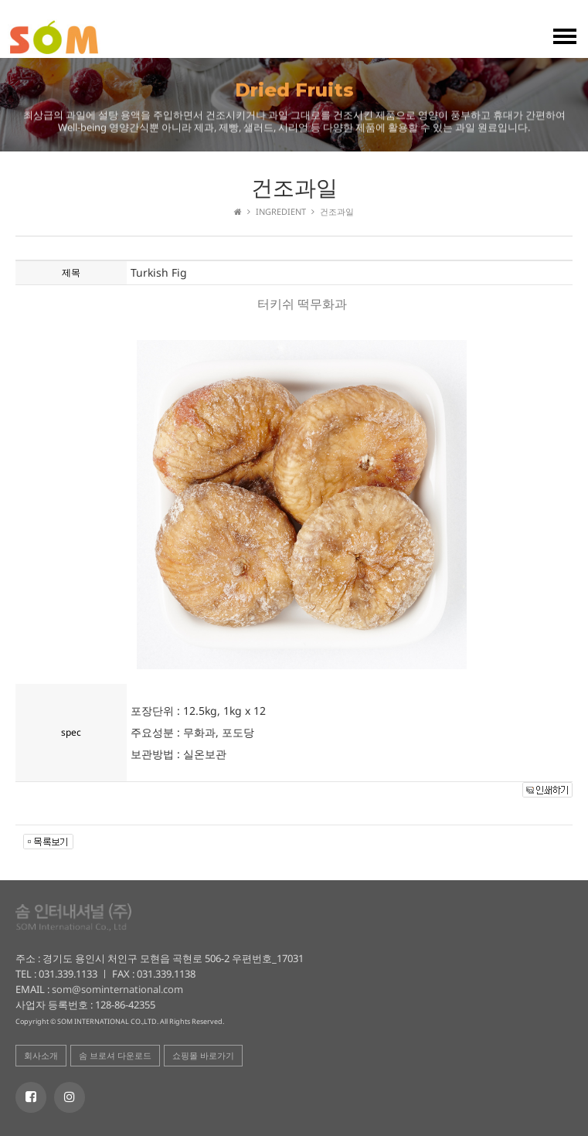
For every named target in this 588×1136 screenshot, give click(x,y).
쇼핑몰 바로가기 (203, 1055)
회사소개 (41, 1055)
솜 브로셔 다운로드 (115, 1055)
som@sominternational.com (116, 989)
